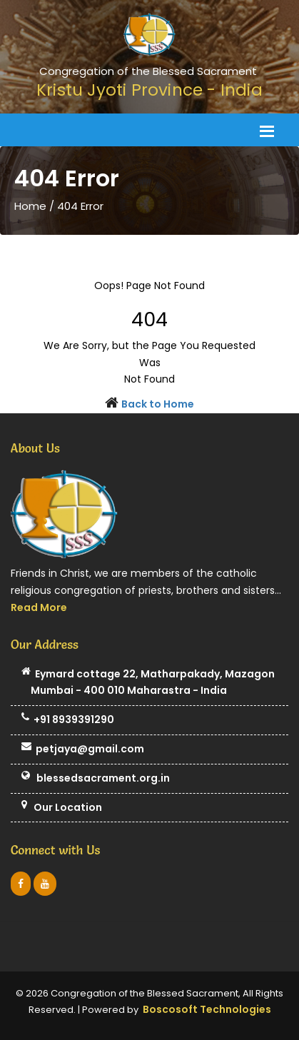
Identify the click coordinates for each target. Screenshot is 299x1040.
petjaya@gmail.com (82, 749)
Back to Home (157, 404)
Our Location (61, 808)
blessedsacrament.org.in (95, 778)
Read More (39, 607)
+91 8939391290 (67, 720)
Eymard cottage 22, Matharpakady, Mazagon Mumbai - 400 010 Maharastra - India (148, 683)
